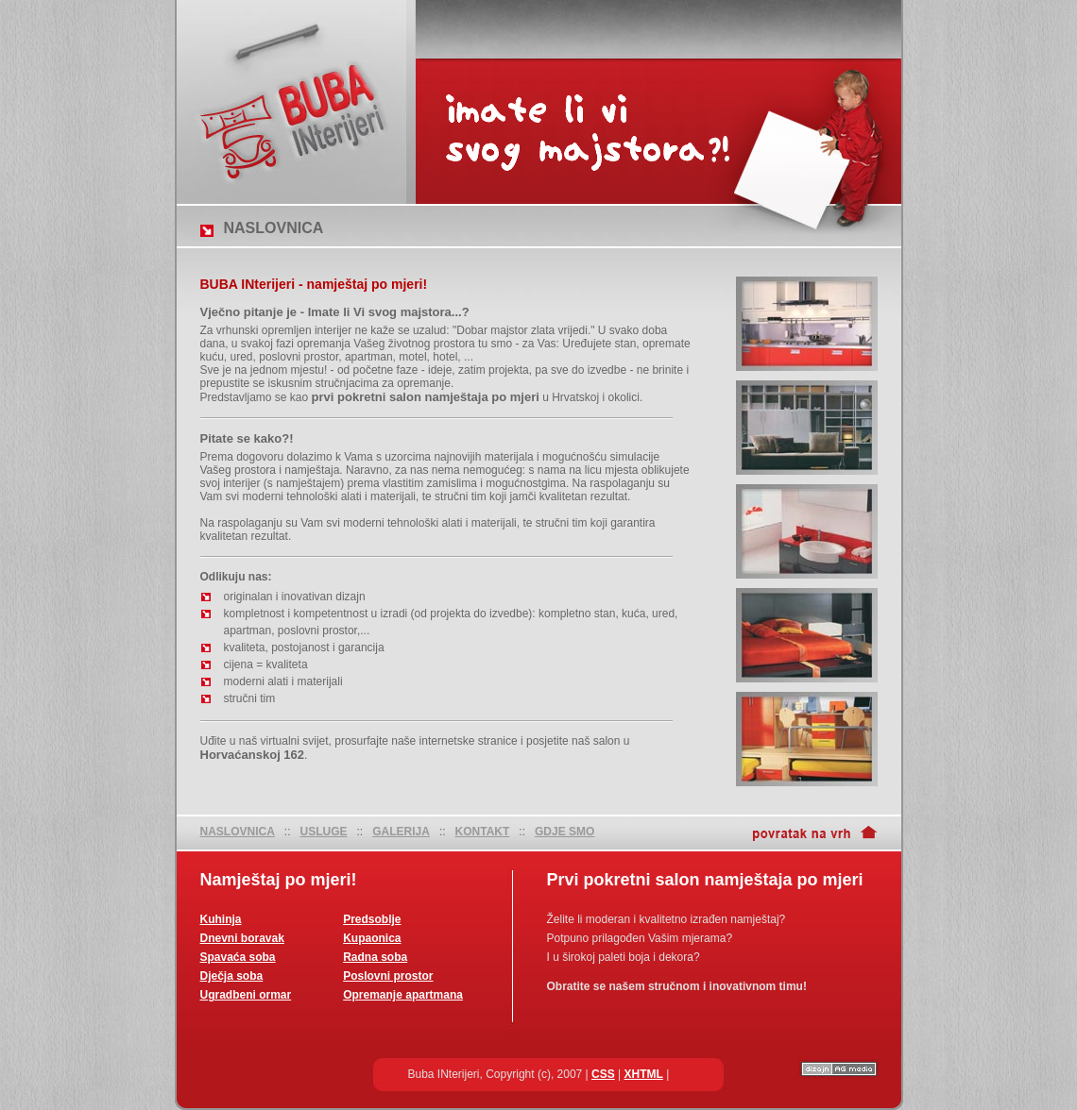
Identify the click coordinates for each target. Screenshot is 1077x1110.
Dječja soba (232, 976)
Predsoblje (372, 919)
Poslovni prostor (388, 976)
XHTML (643, 1074)
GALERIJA (401, 831)
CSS (603, 1074)
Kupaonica (372, 938)
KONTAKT (482, 831)
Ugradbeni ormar (246, 994)
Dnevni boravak (242, 938)
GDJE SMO (564, 831)
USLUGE (324, 831)
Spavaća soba (238, 957)
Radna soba (375, 957)
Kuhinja (221, 919)
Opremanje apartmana (403, 994)
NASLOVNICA (237, 831)
